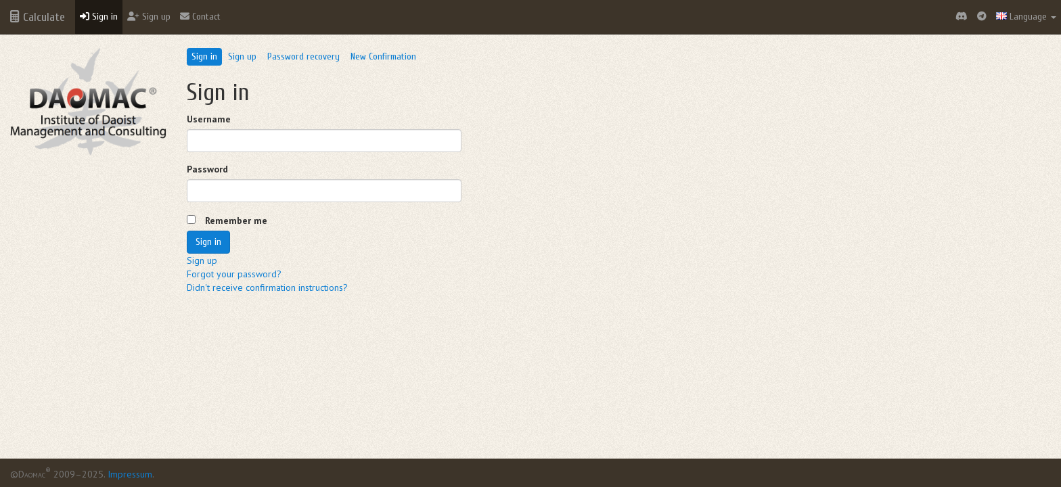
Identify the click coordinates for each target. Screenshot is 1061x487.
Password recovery (303, 56)
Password (207, 169)
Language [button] (1026, 16)
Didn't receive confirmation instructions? (267, 287)
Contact (200, 16)
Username (209, 119)
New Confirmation (383, 56)
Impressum (130, 474)
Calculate (37, 17)
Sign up (149, 16)
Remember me (236, 220)
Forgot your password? (234, 274)
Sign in (99, 16)
